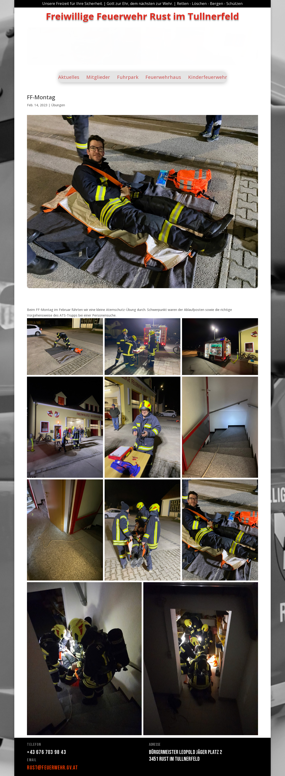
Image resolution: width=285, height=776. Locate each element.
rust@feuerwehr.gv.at (52, 767)
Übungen (58, 105)
